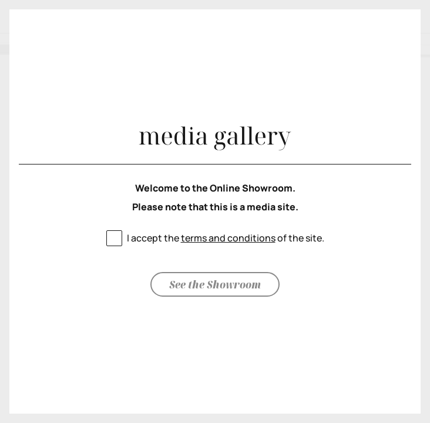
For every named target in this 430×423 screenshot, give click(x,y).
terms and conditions (228, 237)
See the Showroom (215, 284)
